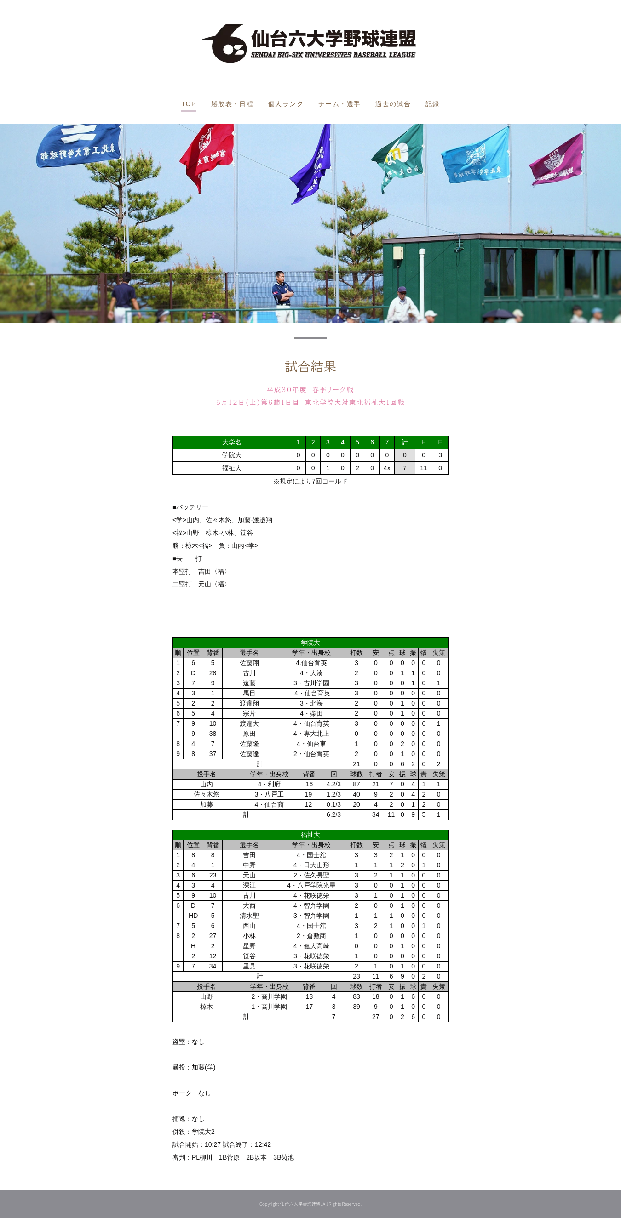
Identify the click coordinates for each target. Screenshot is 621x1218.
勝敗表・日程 (232, 104)
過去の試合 (393, 104)
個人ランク (286, 104)
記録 (433, 104)
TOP (188, 104)
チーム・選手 (339, 104)
